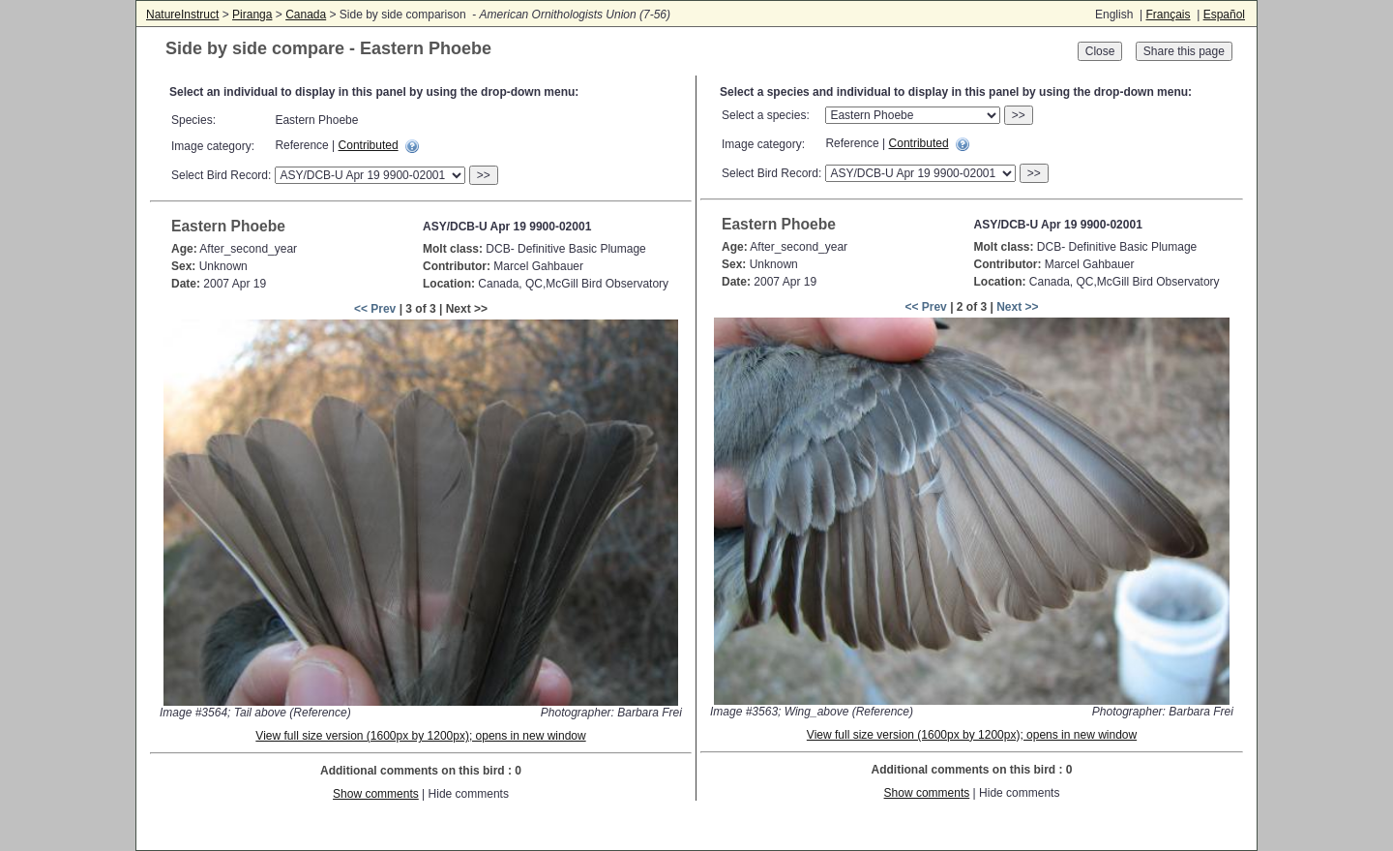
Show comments (376, 794)
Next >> (1017, 307)
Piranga (252, 14)
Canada (305, 14)
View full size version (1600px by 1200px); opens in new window (420, 736)
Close (1100, 51)
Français (1167, 14)
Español (1224, 14)
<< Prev (375, 309)
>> (483, 175)
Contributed (369, 145)
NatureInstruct (182, 14)
